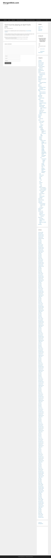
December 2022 (41, 276)
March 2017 (40, 362)
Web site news (40, 211)
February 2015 (40, 394)
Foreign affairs (41, 110)
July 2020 (39, 312)
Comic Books (40, 65)
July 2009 (39, 478)
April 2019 (40, 331)
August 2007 (40, 507)
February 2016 (40, 379)
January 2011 (40, 455)
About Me (7, 37)
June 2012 (40, 434)
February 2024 (40, 259)
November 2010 (41, 458)
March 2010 (40, 468)
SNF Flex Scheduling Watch (43, 169)
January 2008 (40, 500)
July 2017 (39, 357)
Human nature (41, 97)
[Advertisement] (25, 12)
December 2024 (41, 247)
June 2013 (40, 419)
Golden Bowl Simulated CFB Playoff (44, 153)
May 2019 (40, 330)
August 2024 (40, 252)
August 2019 (40, 326)
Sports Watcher (41, 193)
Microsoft (40, 67)
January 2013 (40, 425)
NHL (40, 181)
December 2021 (41, 291)
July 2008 (39, 493)
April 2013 (40, 421)
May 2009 (40, 480)
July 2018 (39, 342)
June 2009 (40, 479)
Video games (40, 208)
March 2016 (40, 377)
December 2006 (41, 517)
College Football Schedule (43, 149)
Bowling (40, 136)
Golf (40, 173)
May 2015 (40, 390)
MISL (40, 177)
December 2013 (41, 411)
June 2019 (40, 328)
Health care (41, 111)
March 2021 (40, 302)
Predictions (40, 114)
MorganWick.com (11, 2)
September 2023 (41, 266)
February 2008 (40, 499)
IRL (41, 123)
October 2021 (40, 293)
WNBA (41, 135)
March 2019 (40, 332)
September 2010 (41, 460)
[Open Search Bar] (47, 20)
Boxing (40, 138)
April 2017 (40, 361)
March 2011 (40, 453)
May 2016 (40, 375)
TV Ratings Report (42, 203)
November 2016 (41, 367)
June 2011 (40, 449)
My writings (40, 95)
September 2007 (41, 505)
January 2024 (40, 261)
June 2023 (40, 268)
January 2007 (40, 515)
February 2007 (40, 514)
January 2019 (40, 335)
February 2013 (40, 424)
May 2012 (40, 435)
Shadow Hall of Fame (44, 161)
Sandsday (42, 216)
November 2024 (41, 248)
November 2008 (41, 488)
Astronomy (41, 118)
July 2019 (39, 327)
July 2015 (39, 387)
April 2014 (40, 406)
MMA (40, 178)
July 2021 (39, 297)
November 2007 (41, 503)
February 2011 (40, 454)
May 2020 (40, 315)
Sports (39, 27)
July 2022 (39, 282)
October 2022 (40, 278)
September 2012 (41, 430)
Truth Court (40, 201)
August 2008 (40, 492)
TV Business (40, 202)
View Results (42, 51)
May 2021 (40, 300)
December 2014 (41, 396)
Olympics (40, 182)
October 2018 (40, 338)
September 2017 (41, 355)
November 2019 (41, 322)
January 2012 (40, 440)
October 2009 (40, 474)
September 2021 (41, 295)
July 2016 (39, 372)
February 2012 (40, 439)
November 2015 (41, 382)
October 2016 (40, 369)
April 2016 (40, 376)
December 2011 (41, 441)
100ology (39, 60)
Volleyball (41, 197)
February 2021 (40, 303)
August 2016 (40, 371)
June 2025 (40, 241)
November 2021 (41, 292)
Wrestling (40, 224)
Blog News (41, 213)
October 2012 (40, 429)
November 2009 (41, 473)
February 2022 (40, 288)
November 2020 (41, 307)
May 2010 (40, 465)
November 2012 (41, 428)
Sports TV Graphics (42, 190)
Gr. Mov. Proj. (40, 26)
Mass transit (40, 76)
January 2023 (40, 274)
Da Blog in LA (40, 69)
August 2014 (40, 401)
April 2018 (40, 346)
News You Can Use (42, 91)
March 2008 (40, 498)
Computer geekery (41, 66)
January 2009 (40, 485)
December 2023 (41, 262)
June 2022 (40, 283)
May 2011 (40, 450)
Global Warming (15, 37)
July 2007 (39, 508)
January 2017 (40, 365)
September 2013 (41, 415)
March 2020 (40, 317)
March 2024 (40, 258)
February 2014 (40, 409)
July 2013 (39, 418)
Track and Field (41, 196)
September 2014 (41, 400)
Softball (40, 186)
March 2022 (40, 287)
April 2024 (40, 257)
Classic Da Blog (11, 37)
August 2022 (40, 281)
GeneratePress (31, 556)
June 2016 (40, 374)
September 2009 (41, 475)
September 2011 (41, 445)
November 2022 (41, 277)
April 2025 (40, 243)
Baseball (40, 126)
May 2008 (40, 495)
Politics (39, 99)
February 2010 (40, 469)
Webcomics (40, 30)
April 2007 (40, 512)
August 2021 (40, 296)
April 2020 (40, 316)
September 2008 (41, 490)
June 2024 (40, 254)
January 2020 (40, 320)
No (39, 44)
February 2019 (40, 333)
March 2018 (40, 347)
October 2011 (40, 444)
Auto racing (41, 122)
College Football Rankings (43, 146)
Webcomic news (42, 214)
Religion (39, 116)
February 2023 (40, 273)
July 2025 (39, 239)
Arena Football (41, 121)
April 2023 (40, 271)
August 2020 (40, 311)
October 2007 (40, 504)
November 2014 (41, 397)
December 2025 (41, 234)
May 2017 (40, 360)
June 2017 (40, 359)
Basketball (41, 127)
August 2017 (40, 356)
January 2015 (40, 395)
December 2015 (41, 381)
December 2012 (41, 426)
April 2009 (40, 482)
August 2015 (40, 386)
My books (40, 86)
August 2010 (40, 461)
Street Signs (40, 29)
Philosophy (40, 96)
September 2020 (41, 310)
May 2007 (40, 510)
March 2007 (40, 513)
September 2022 (41, 279)
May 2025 (40, 242)
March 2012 (40, 438)
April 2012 (40, 436)
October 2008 (40, 489)
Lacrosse (40, 176)
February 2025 (40, 244)
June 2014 (40, 404)
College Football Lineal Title (44, 143)
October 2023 (40, 264)
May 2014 (40, 405)
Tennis (40, 194)
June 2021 (40, 298)
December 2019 (41, 321)
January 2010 (40, 470)
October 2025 (40, 237)
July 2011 (39, 448)
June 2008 (40, 494)
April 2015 (40, 391)
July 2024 (39, 253)
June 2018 (40, 343)
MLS (41, 185)
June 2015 (40, 389)
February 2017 (40, 364)
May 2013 (40, 420)
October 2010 (40, 459)
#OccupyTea (41, 100)
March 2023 (40, 272)
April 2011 (40, 451)
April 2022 (40, 286)
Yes (39, 43)
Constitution (41, 101)
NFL (41, 157)
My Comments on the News (21, 37)
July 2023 (39, 267)
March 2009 (40, 483)
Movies (39, 81)
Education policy (42, 105)
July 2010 (39, 463)
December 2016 (41, 366)
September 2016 (41, 370)
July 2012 (39, 433)
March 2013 (40, 423)
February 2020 (40, 318)
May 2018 (40, 345)
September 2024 (41, 251)
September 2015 (41, 385)
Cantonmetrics (44, 158)
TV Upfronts (41, 207)
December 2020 (41, 306)
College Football (43, 140)
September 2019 (41, 325)
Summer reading (41, 199)
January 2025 (40, 246)
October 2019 (40, 323)
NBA (41, 134)
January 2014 (40, 410)
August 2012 (40, 431)
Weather (27, 37)
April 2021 (40, 301)
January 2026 (40, 233)
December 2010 (41, 456)
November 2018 (41, 337)
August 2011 (40, 446)
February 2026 (40, 232)
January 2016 (40, 380)
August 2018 (40, 341)
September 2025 (41, 238)
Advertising (41, 212)
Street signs (40, 198)
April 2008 (40, 497)
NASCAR (41, 124)
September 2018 (41, 340)
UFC (41, 180)
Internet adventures (41, 72)
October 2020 (40, 308)
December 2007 (41, 502)
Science (39, 117)
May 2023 (40, 269)
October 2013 (40, 414)
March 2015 (40, 392)
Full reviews (41, 218)
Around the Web (41, 62)
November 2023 (41, 263)
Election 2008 (41, 106)
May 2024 (40, 256)
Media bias (40, 77)
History (39, 71)
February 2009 (40, 484)
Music (39, 84)
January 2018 (40, 350)
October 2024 (40, 249)
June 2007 (40, 509)
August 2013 (40, 416)
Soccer (40, 183)
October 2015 (40, 384)
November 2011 (41, 443)
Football (40, 139)
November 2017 (41, 352)
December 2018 (41, 336)
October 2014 (40, 399)
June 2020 (40, 313)
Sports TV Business (42, 187)
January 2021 (40, 305)
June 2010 (40, 464)
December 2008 (41, 487)
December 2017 (41, 351)
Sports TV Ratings (43, 188)
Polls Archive (40, 52)
